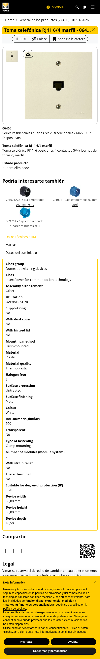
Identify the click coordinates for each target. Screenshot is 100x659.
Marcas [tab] (11, 245)
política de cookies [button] (14, 608)
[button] (95, 582)
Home (9, 20)
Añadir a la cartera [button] (68, 39)
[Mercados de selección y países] (84, 7)
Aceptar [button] (73, 641)
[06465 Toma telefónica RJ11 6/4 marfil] (12, 56)
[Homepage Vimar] (5, 7)
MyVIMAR (56, 7)
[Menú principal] (93, 7)
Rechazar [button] (26, 641)
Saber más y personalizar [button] (50, 650)
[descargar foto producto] (28, 54)
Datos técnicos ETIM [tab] (21, 237)
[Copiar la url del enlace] (39, 39)
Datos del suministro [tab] (21, 252)
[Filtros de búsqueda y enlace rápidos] (77, 7)
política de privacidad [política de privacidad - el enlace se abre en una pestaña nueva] (48, 593)
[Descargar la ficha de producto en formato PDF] (20, 39)
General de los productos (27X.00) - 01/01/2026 (54, 20)
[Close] (93, 29)
